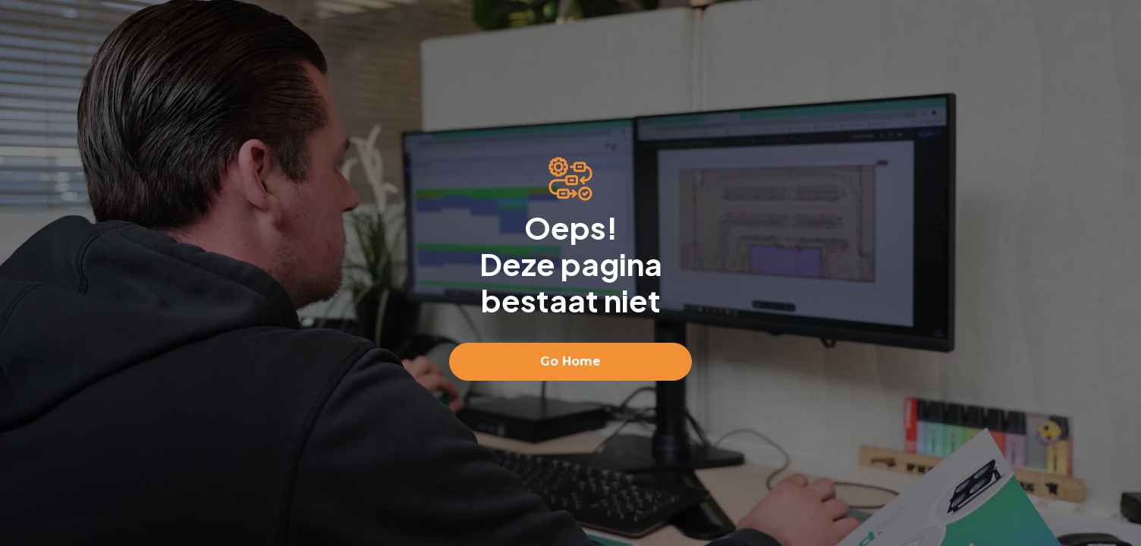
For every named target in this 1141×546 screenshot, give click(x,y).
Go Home (570, 361)
